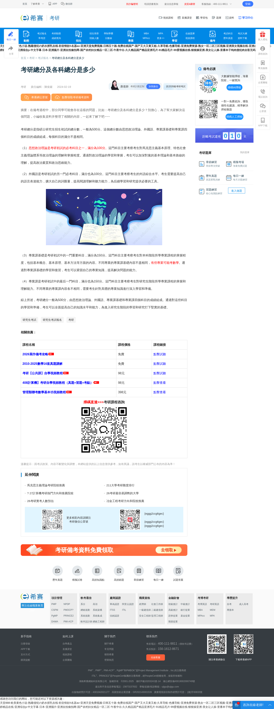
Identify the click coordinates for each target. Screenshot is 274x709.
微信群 (66, 4)
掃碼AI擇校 (234, 87)
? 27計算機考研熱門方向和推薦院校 (50, 493)
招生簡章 (94, 33)
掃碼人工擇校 (234, 116)
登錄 (248, 3)
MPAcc (146, 38)
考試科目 (228, 33)
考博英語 (202, 604)
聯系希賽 (109, 654)
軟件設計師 (86, 621)
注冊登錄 (25, 643)
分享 (11, 50)
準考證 (41, 38)
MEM (212, 610)
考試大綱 (242, 33)
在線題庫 (190, 33)
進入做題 (236, 190)
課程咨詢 (262, 50)
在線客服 (155, 657)
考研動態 (56, 33)
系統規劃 (85, 615)
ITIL (124, 610)
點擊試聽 (159, 354)
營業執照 (109, 660)
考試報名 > (45, 58)
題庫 (216, 17)
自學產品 (67, 643)
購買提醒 (25, 660)
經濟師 (142, 604)
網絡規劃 (85, 610)
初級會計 (173, 604)
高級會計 (173, 610)
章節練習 (139, 573)
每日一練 (158, 573)
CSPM (54, 610)
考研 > (33, 58)
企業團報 (262, 79)
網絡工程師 (98, 621)
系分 (83, 604)
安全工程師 (145, 615)
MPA (160, 33)
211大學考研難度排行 (120, 485)
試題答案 (178, 573)
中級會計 (185, 604)
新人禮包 (262, 36)
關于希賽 (109, 643)
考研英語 (214, 604)
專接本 (230, 610)
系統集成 (97, 615)
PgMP (54, 615)
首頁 (24, 4)
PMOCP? (68, 610)
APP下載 (262, 122)
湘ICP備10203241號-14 (148, 681)
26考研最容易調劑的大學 (122, 493)
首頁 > (25, 58)
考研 (71, 319)
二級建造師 (157, 610)
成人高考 (243, 604)
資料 (229, 17)
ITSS (112, 610)
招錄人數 (94, 38)
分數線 (108, 38)
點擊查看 (159, 382)
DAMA (54, 621)
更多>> (160, 38)
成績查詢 (56, 38)
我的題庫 (244, 152)
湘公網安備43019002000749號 (179, 681)
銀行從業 (185, 610)
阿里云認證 (128, 604)
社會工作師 (157, 604)
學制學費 (108, 33)
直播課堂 (184, 17)
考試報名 (42, 33)
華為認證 (114, 604)
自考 (229, 604)
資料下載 (242, 38)
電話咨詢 (262, 93)
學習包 (202, 17)
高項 (95, 604)
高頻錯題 (119, 573)
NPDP (67, 604)
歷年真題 (228, 38)
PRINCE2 (69, 615)
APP (52, 4)
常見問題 (109, 649)
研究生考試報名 (52, 319)
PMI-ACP (68, 621)
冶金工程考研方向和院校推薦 (125, 501)
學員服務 (262, 65)
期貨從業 (173, 621)
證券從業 (173, 615)
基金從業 (185, 615)
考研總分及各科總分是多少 (68, 58)
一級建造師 (145, 610)
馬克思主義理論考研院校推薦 (46, 485)
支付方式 (25, 654)
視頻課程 (166, 17)
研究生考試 (29, 319)
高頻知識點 (98, 573)
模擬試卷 (77, 573)
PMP (53, 604)
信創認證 (114, 615)
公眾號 (262, 108)
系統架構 (97, 610)
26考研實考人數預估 (40, 501)
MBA (146, 33)
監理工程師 (157, 615)
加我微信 (153, 86)
